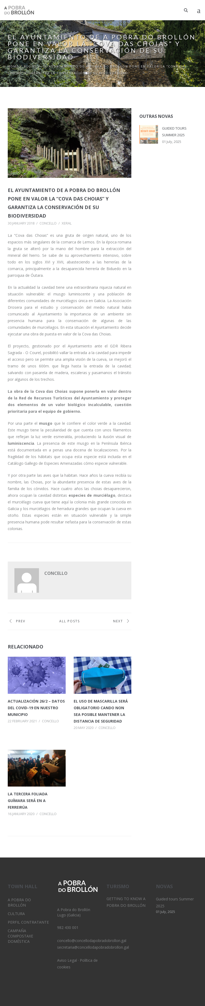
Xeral (67, 223)
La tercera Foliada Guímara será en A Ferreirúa (28, 800)
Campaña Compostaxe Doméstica (20, 936)
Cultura (16, 913)
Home (13, 66)
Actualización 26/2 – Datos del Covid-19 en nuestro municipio (36, 708)
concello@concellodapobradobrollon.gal (91, 940)
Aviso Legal (67, 960)
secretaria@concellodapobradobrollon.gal (93, 947)
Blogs (30, 66)
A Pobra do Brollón (19, 902)
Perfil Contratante (28, 922)
